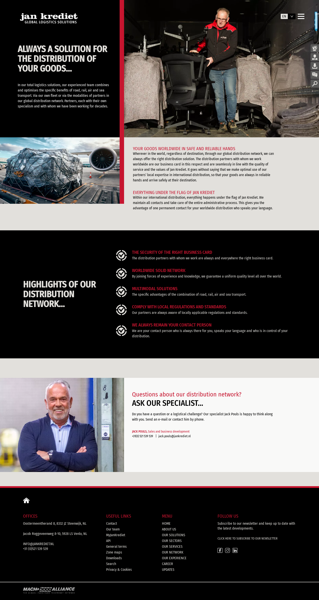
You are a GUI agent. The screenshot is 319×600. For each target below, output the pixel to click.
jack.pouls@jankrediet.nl (174, 436)
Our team (113, 529)
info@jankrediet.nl (38, 544)
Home (166, 523)
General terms (116, 546)
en (284, 16)
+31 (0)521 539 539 (35, 549)
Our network (172, 552)
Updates (168, 569)
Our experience (174, 558)
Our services (172, 546)
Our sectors (172, 541)
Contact (111, 523)
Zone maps (114, 552)
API (108, 541)
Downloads (114, 558)
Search (111, 564)
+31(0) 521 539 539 (142, 436)
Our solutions (173, 535)
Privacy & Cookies (119, 569)
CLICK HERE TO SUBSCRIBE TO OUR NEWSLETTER (248, 538)
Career (167, 564)
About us (169, 529)
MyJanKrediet (115, 535)
